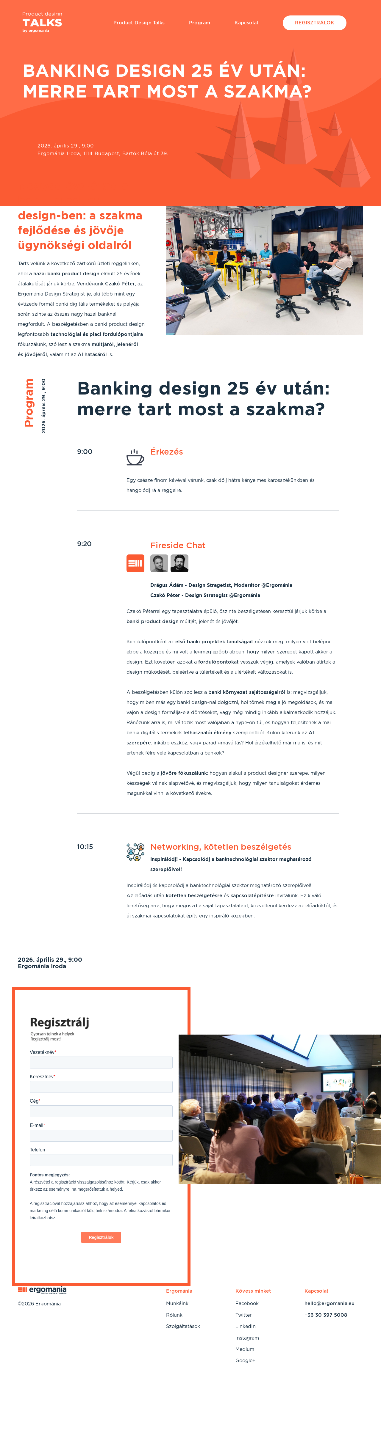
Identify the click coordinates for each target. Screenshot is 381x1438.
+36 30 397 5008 (326, 1315)
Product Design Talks (139, 23)
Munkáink (177, 1303)
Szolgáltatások (183, 1326)
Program (199, 23)
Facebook (247, 1303)
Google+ (245, 1360)
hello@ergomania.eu (330, 1303)
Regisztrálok (314, 23)
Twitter (243, 1315)
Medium (244, 1349)
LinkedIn (245, 1326)
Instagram (247, 1338)
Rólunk (174, 1315)
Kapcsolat (247, 23)
